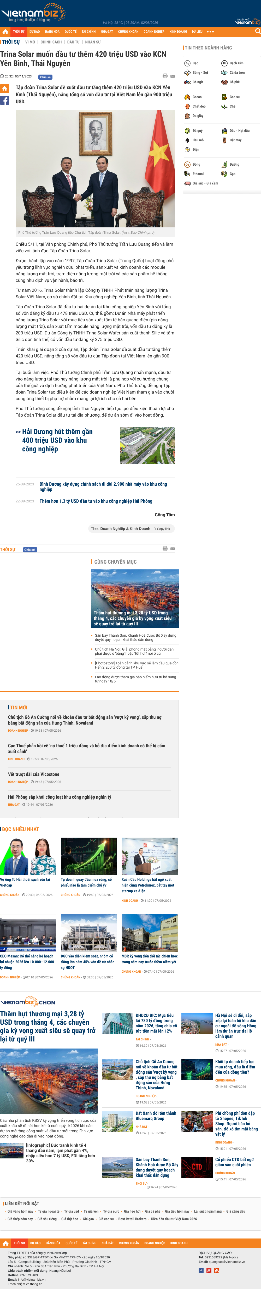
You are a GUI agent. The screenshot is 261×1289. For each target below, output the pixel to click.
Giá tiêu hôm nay (177, 1211)
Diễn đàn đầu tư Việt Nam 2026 (174, 1219)
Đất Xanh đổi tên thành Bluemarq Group (156, 1116)
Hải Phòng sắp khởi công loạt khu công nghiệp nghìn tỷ (59, 797)
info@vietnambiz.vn (31, 1279)
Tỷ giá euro (111, 1211)
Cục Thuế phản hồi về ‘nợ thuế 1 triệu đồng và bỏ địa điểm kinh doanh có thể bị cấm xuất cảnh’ (86, 748)
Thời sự (11, 42)
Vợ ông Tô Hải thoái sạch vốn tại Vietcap (25, 882)
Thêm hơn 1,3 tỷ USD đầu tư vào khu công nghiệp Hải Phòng (96, 501)
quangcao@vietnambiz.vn (227, 1262)
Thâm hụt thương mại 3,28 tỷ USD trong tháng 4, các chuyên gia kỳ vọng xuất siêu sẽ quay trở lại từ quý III (133, 618)
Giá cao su (106, 1219)
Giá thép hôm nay (20, 1219)
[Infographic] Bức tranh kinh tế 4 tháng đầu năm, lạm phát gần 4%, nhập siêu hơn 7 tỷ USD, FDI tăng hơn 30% (60, 1153)
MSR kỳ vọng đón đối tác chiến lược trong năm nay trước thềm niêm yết (150, 959)
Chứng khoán (10, 895)
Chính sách (51, 42)
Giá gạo (88, 1219)
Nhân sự (93, 42)
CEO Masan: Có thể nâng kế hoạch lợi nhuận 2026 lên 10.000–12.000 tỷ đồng (27, 962)
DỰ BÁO (34, 32)
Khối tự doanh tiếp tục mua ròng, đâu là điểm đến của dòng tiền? (235, 1067)
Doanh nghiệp (18, 730)
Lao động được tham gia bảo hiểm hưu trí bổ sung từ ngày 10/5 (135, 679)
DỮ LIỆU (197, 32)
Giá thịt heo (69, 1219)
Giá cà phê (152, 1211)
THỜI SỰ (18, 32)
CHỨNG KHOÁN (128, 32)
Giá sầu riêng (47, 1219)
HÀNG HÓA (52, 32)
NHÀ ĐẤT (107, 32)
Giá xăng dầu (235, 1211)
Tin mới (18, 707)
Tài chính (142, 1039)
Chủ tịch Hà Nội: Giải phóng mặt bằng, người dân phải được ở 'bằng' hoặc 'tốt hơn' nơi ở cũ (134, 651)
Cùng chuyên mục (115, 562)
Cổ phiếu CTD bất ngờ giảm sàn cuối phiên (234, 1162)
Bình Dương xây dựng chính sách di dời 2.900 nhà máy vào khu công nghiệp (103, 487)
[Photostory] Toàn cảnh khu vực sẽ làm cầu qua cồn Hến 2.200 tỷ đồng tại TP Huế (137, 665)
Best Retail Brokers (132, 1219)
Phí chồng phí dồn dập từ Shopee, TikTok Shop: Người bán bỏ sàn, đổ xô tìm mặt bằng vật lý (236, 1124)
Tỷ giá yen (91, 1211)
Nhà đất (14, 804)
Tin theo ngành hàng (208, 48)
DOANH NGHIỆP (154, 32)
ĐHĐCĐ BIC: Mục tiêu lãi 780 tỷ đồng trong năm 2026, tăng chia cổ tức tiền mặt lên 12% (156, 1023)
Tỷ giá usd (71, 1211)
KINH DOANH (178, 32)
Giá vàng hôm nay (20, 1211)
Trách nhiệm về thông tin (25, 1284)
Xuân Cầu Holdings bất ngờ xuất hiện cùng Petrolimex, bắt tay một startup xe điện (148, 885)
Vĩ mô (30, 42)
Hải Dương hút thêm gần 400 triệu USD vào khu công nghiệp (57, 440)
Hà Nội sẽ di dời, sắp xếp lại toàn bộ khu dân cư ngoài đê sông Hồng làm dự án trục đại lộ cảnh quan (235, 1026)
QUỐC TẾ (70, 32)
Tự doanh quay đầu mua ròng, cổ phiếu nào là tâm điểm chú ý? (86, 882)
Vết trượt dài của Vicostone (33, 774)
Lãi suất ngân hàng (208, 1211)
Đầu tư (73, 42)
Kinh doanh (16, 759)
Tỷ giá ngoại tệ (49, 1211)
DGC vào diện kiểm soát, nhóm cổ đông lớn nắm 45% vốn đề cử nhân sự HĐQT (88, 962)
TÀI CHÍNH (89, 32)
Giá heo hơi (132, 1211)
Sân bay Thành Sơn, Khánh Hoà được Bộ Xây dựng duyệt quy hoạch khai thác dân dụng (135, 638)
